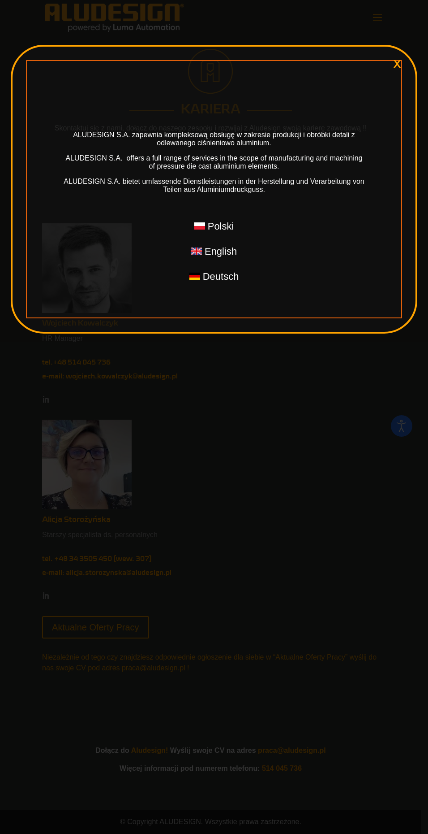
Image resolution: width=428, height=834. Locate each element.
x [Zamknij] (397, 64)
